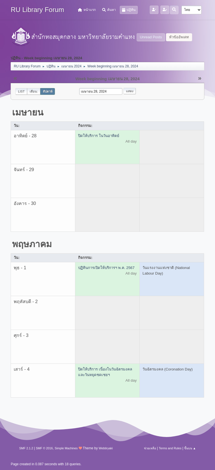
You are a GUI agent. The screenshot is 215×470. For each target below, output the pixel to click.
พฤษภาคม (32, 244)
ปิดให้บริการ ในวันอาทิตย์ (98, 136)
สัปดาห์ (47, 91)
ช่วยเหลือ (150, 448)
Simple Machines (66, 448)
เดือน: (34, 91)
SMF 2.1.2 (26, 448)
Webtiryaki (106, 448)
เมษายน (27, 112)
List (21, 91)
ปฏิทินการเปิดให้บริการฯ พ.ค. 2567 (106, 268)
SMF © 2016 (44, 448)
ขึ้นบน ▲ (190, 448)
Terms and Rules (170, 448)
